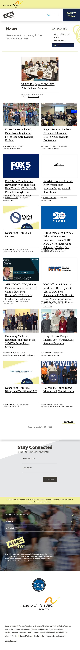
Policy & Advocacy (28, 355)
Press (56, 37)
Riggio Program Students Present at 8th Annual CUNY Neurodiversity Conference (57, 135)
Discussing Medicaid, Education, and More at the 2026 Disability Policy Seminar (20, 341)
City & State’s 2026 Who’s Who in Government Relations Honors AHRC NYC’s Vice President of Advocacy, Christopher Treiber (58, 242)
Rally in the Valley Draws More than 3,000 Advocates (58, 389)
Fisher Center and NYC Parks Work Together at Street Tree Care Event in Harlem (19, 135)
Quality (36, 636)
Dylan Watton (28, 94)
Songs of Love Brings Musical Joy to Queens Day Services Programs (58, 339)
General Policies (26, 636)
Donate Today (71, 14)
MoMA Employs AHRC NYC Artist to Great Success (37, 86)
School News (60, 41)
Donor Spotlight (16, 251)
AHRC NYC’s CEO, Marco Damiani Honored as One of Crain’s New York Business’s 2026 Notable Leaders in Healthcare (20, 292)
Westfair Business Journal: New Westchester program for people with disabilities (58, 186)
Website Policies (11, 636)
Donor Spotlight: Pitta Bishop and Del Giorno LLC (21, 389)
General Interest (61, 34)
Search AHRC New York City (48, 14)
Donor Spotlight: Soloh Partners (18, 234)
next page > (69, 422)
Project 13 (13, 641)
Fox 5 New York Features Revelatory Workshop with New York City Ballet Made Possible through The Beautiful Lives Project (20, 188)
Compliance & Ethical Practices (53, 636)
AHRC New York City (8, 15)
